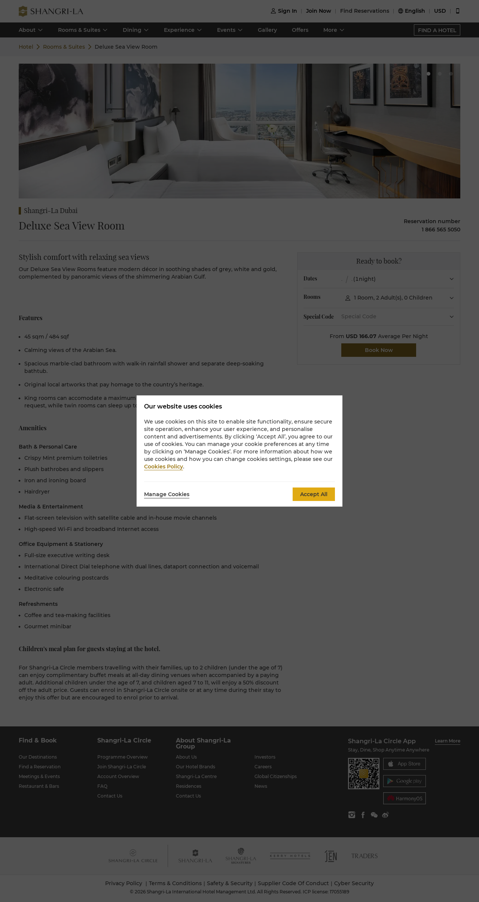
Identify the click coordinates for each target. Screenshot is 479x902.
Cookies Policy (163, 466)
